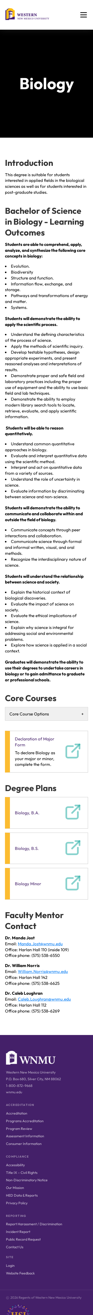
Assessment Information (25, 1136)
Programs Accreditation (25, 1121)
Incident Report (18, 1231)
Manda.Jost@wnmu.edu (40, 943)
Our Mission (15, 1188)
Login (10, 1265)
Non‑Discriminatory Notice (27, 1180)
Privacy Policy (17, 1203)
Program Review (19, 1128)
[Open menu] (83, 14)
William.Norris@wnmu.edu (43, 971)
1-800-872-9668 (19, 1085)
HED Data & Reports (22, 1195)
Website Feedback (20, 1273)
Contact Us (14, 1247)
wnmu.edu (14, 1092)
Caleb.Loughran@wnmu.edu (44, 999)
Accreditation (16, 1113)
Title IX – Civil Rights (21, 1172)
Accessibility (15, 1165)
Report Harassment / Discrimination (34, 1224)
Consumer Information (24, 1144)
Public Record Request (23, 1239)
